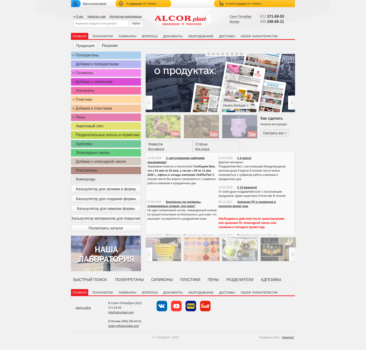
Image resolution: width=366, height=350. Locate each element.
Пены (80, 117)
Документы (173, 36)
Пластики (84, 99)
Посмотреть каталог (106, 228)
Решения (110, 46)
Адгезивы (84, 144)
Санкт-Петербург (241, 16)
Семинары (127, 36)
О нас (79, 16)
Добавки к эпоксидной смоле (101, 161)
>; (291, 102)
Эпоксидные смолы (93, 153)
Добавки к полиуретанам (97, 64)
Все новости (156, 149)
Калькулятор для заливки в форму (106, 189)
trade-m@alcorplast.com (123, 326)
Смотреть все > (274, 133)
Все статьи (202, 149)
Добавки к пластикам (94, 108)
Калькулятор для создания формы (106, 199)
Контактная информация (126, 16)
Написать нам (97, 16)
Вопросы (150, 36)
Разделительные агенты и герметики (107, 135)
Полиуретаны (87, 55)
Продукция (85, 46)
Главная (80, 36)
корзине (241, 3)
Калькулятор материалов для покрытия (106, 218)
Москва (234, 21)
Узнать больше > (235, 105)
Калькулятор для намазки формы (106, 209)
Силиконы (84, 73)
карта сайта (83, 307)
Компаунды (85, 179)
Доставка (227, 36)
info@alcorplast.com (121, 312)
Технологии (102, 36)
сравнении (135, 3)
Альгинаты (85, 91)
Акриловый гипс (90, 126)
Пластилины (87, 170)
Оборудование (200, 36)
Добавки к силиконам (94, 82)
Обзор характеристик (259, 36)
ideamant (288, 337)
